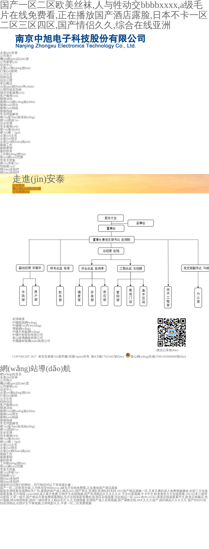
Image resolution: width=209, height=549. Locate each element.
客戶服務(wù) (9, 96)
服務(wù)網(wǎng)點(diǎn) (17, 102)
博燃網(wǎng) (21, 328)
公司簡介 (6, 56)
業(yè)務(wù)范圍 (11, 157)
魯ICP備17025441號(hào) (107, 356)
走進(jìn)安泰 (9, 53)
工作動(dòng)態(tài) (13, 154)
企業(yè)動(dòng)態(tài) (15, 68)
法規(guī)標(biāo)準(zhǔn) (17, 86)
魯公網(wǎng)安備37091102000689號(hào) (155, 356)
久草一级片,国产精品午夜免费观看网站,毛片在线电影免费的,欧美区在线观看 (62, 497)
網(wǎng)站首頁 (11, 374)
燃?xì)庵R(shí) (10, 129)
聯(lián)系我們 (9, 169)
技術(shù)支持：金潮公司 (29, 362)
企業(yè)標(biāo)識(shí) (15, 142)
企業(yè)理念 (8, 139)
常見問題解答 (9, 114)
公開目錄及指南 (11, 89)
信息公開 (6, 80)
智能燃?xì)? (7, 166)
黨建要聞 (6, 148)
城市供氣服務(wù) (12, 92)
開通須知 (6, 99)
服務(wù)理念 (9, 105)
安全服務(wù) (9, 126)
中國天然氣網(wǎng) (26, 331)
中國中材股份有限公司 (27, 335)
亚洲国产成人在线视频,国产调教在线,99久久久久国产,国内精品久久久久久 (136, 500)
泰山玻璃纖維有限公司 (27, 338)
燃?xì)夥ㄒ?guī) (10, 132)
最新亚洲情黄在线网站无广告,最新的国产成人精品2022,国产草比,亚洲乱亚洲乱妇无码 (58, 491)
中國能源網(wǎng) (24, 322)
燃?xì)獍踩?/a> (9, 120)
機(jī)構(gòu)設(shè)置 (14, 59)
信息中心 (6, 65)
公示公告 (6, 74)
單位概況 (6, 83)
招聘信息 (6, 77)
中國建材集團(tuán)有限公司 (31, 341)
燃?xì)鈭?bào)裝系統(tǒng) (17, 117)
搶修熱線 (6, 111)
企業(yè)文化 (8, 135)
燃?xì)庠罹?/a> (9, 163)
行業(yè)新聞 (8, 71)
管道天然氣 (7, 160)
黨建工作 (6, 145)
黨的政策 (6, 151)
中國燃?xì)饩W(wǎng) (27, 325)
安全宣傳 (6, 123)
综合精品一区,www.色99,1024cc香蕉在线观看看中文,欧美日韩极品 (159, 497)
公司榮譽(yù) (8, 62)
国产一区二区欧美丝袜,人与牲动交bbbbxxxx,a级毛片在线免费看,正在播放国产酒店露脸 (58, 488)
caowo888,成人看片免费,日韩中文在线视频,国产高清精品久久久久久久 (73, 494)
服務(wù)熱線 (9, 108)
